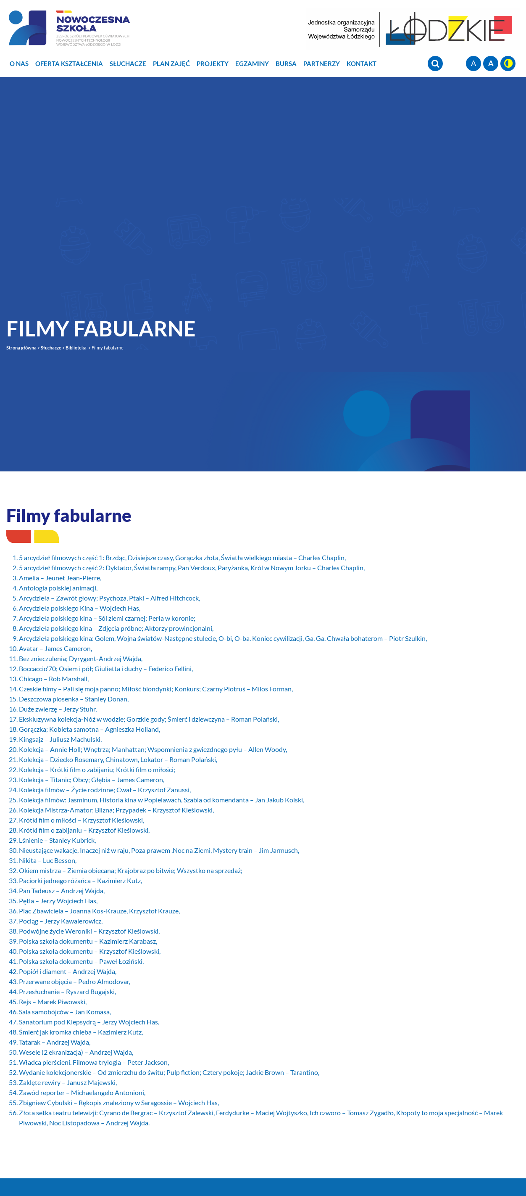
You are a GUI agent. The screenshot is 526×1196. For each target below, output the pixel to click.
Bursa (286, 63)
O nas (19, 63)
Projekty (213, 63)
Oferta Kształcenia (69, 63)
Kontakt (361, 63)
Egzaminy (252, 63)
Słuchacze (128, 63)
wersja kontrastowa (507, 63)
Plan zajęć (171, 63)
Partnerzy (321, 63)
